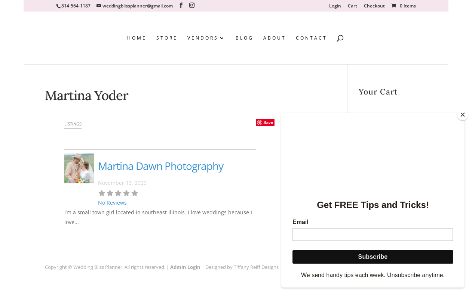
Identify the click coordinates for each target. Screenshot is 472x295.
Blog (245, 38)
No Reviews (112, 202)
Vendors (202, 38)
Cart (352, 6)
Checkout (374, 6)
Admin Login (185, 267)
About (274, 38)
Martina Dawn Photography (160, 166)
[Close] (462, 111)
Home (137, 38)
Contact (311, 38)
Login (335, 6)
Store (167, 38)
